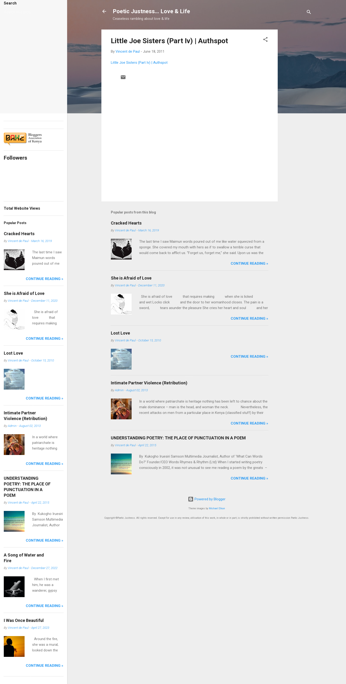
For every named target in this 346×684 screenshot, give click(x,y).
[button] (265, 40)
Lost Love (120, 333)
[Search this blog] (25, 12)
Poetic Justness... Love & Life (151, 11)
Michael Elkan (217, 508)
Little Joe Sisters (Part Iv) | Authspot (169, 41)
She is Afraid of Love (131, 278)
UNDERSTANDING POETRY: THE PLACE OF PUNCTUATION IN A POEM (178, 437)
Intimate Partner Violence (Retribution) (149, 382)
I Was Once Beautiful (24, 620)
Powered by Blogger (206, 499)
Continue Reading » (249, 263)
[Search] (309, 13)
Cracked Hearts (126, 223)
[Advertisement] (296, 100)
